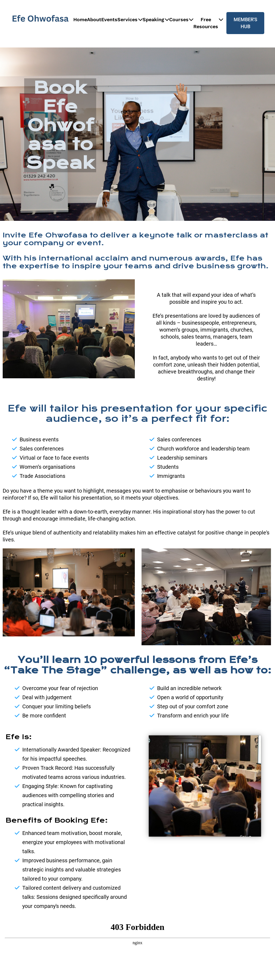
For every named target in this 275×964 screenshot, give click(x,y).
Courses (181, 19)
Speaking (156, 19)
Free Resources (208, 22)
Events (109, 19)
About (94, 19)
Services (130, 19)
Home (80, 19)
